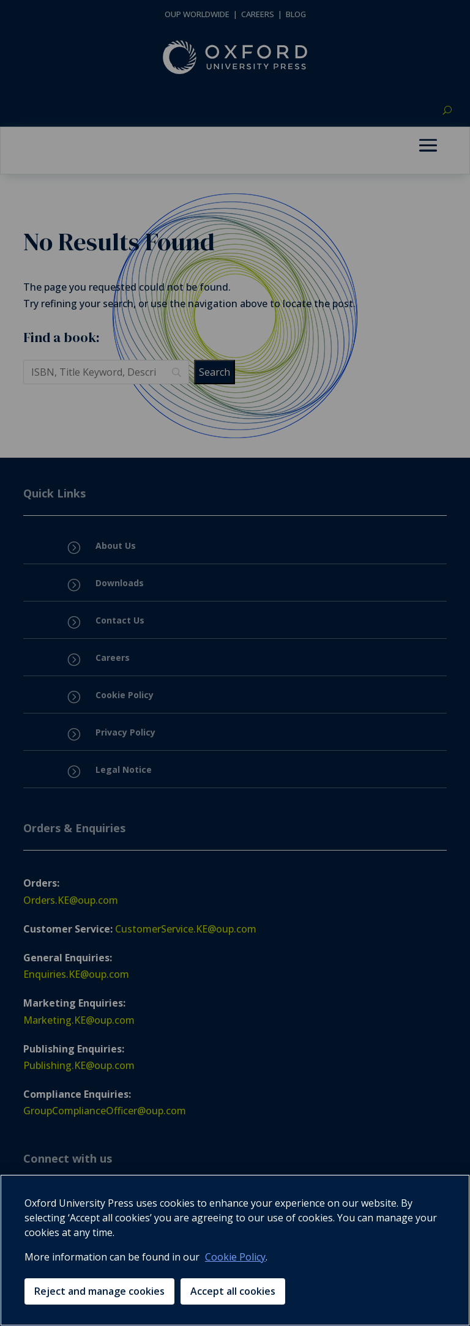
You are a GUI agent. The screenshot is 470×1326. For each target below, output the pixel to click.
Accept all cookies (232, 1291)
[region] (235, 1250)
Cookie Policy (235, 1257)
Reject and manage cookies (99, 1291)
